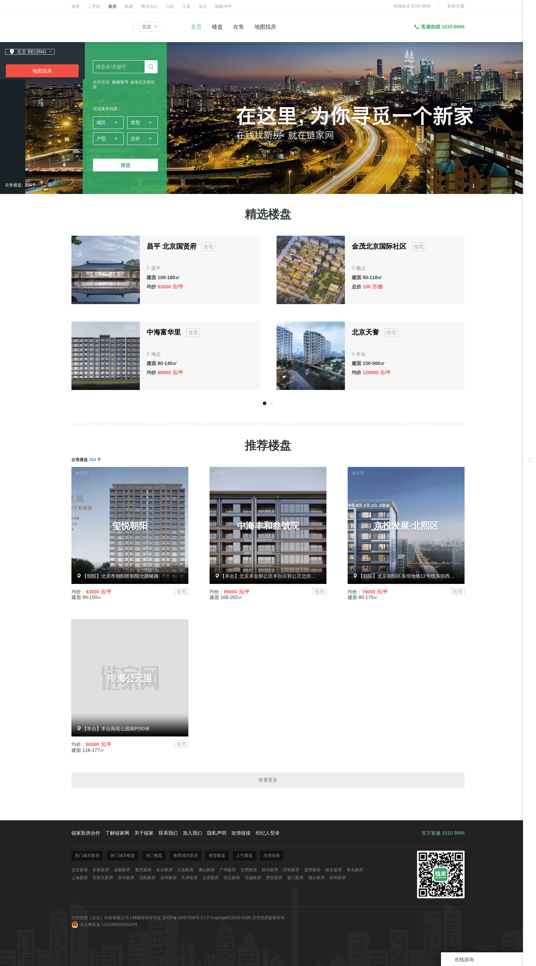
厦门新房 (295, 878)
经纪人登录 (268, 833)
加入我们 (192, 833)
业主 (203, 6)
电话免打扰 (529, 516)
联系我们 (168, 833)
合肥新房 (249, 870)
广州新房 (227, 870)
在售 (238, 27)
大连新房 (185, 870)
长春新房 (101, 870)
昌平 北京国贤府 (172, 246)
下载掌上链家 (529, 485)
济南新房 (291, 870)
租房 (129, 6)
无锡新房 (253, 878)
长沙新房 (164, 870)
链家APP (223, 6)
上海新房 (79, 878)
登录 (451, 6)
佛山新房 (206, 870)
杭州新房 (270, 870)
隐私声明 (216, 833)
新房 (112, 6)
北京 (146, 26)
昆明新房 (312, 870)
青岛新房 (355, 870)
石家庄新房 (103, 878)
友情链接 (241, 833)
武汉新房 (232, 878)
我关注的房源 (529, 449)
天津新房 (189, 878)
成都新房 (122, 870)
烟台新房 (316, 878)
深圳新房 (168, 878)
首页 (75, 6)
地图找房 (265, 27)
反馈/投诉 (529, 501)
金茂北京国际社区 (379, 246)
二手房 (94, 6)
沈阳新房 (147, 878)
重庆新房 (143, 870)
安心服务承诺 (529, 470)
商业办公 (149, 6)
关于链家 (143, 833)
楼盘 (217, 27)
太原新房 (210, 878)
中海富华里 (164, 332)
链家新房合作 (85, 833)
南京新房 (333, 870)
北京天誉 (365, 332)
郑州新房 (338, 878)
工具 (186, 6)
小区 (170, 6)
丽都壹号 (120, 82)
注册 (460, 6)
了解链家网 (117, 833)
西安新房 (274, 878)
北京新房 (79, 870)
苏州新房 (126, 878)
